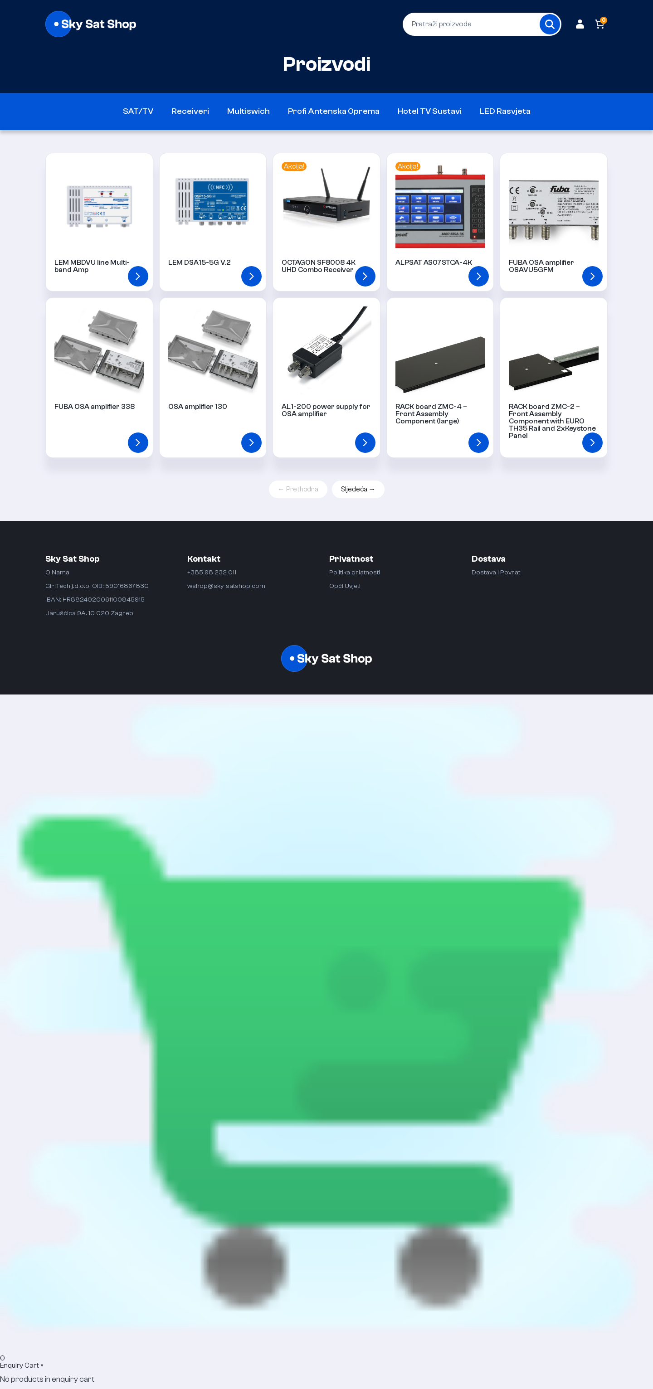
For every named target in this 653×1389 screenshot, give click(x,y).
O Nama (57, 572)
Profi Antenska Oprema (334, 111)
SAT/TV (138, 111)
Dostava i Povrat (496, 572)
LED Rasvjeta (505, 111)
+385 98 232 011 (211, 572)
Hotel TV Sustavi (430, 111)
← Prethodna (298, 489)
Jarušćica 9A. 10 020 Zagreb (89, 613)
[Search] (550, 24)
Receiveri (190, 111)
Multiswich (248, 111)
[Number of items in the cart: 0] (599, 24)
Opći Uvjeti (345, 586)
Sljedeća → (358, 489)
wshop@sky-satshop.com (226, 586)
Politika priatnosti (354, 572)
